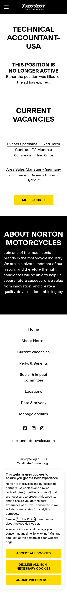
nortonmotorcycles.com (33, 440)
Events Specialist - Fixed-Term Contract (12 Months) (33, 146)
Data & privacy (33, 403)
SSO (46, 459)
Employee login (29, 459)
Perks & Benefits (33, 363)
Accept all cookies (33, 553)
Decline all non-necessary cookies (34, 566)
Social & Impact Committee (33, 377)
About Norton (33, 340)
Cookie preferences (33, 580)
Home (33, 329)
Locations (33, 391)
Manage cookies (33, 414)
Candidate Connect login (33, 463)
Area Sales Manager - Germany (33, 169)
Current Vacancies (33, 352)
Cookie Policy (26, 519)
